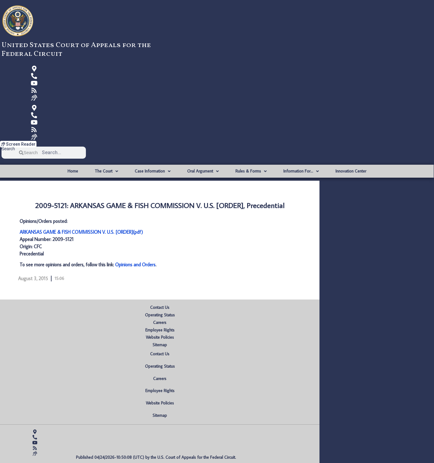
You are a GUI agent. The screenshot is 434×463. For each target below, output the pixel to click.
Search (8, 149)
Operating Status (160, 315)
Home (73, 171)
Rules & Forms (251, 171)
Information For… (301, 171)
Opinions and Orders (135, 265)
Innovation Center (350, 171)
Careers (159, 322)
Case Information (153, 171)
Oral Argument (203, 171)
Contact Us (159, 307)
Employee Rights (160, 330)
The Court (106, 171)
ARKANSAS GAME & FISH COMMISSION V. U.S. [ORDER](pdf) (81, 232)
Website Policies (160, 337)
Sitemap (160, 344)
